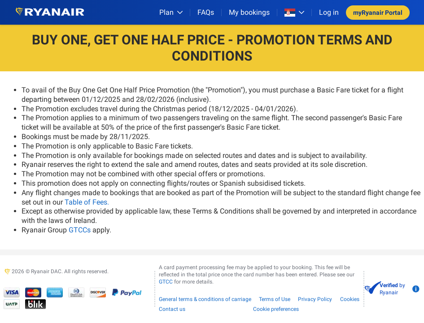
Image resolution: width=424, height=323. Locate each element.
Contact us (172, 309)
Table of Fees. (87, 202)
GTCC (166, 282)
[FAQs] (205, 12)
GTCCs (80, 230)
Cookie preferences (276, 309)
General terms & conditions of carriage (205, 299)
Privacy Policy (315, 299)
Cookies (349, 299)
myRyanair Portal (377, 12)
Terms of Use (274, 299)
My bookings (249, 12)
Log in (329, 12)
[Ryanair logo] (50, 12)
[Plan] (171, 12)
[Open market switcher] (294, 12)
